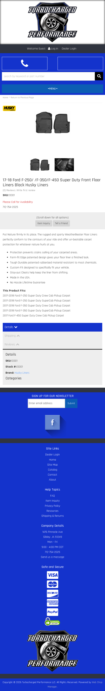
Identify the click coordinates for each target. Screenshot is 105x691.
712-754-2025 (52, 552)
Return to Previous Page (22, 97)
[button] (52, 76)
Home (5, 97)
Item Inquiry (44, 223)
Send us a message (52, 557)
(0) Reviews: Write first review (19, 190)
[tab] (52, 89)
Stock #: (11, 367)
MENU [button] (53, 89)
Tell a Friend (61, 223)
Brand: (10, 373)
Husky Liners (22, 373)
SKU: (5, 195)
